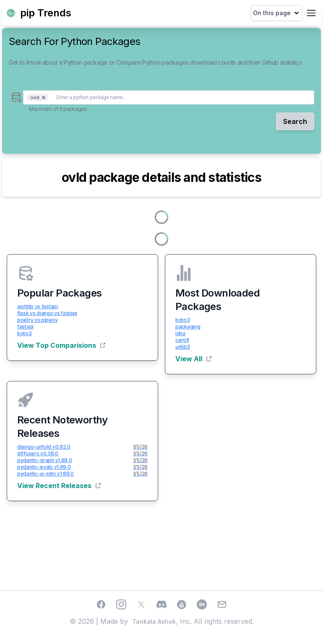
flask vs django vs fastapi (47, 313)
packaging (187, 326)
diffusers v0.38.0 (37, 453)
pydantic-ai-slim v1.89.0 (45, 473)
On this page (277, 13)
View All (193, 359)
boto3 (24, 333)
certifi (182, 340)
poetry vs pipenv (37, 320)
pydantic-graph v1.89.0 (44, 460)
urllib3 (182, 347)
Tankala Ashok (154, 621)
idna (180, 333)
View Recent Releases (59, 485)
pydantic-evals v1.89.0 (43, 467)
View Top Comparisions (61, 345)
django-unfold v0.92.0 (43, 447)
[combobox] (168, 97)
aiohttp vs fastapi (37, 306)
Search (295, 121)
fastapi (25, 326)
